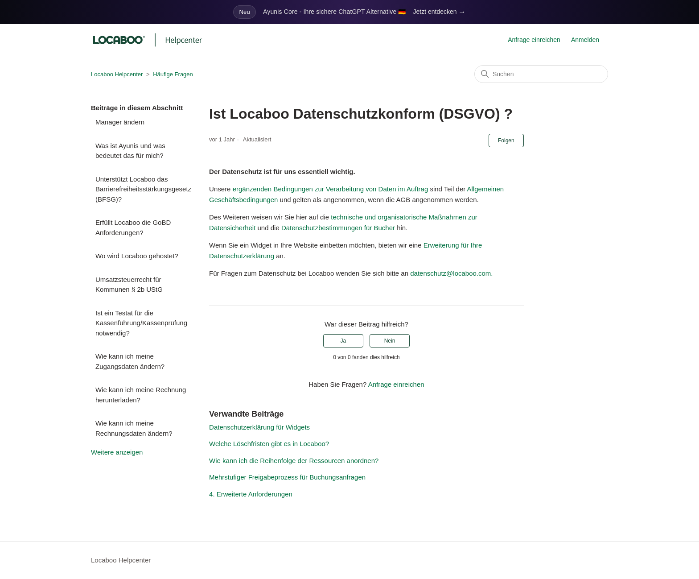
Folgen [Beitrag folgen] (506, 140)
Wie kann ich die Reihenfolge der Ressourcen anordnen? (293, 460)
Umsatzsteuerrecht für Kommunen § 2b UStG (129, 285)
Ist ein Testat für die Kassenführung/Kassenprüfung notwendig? (141, 323)
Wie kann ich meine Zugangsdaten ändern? (129, 361)
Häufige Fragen (173, 74)
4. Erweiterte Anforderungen (250, 494)
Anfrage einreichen (534, 39)
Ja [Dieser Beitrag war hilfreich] (343, 341)
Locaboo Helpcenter (117, 74)
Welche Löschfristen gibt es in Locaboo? (269, 443)
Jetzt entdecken (439, 12)
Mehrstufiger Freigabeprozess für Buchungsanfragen (287, 477)
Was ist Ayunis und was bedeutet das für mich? (130, 151)
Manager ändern (119, 122)
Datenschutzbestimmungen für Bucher (338, 228)
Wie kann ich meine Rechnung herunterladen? (140, 395)
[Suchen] (541, 74)
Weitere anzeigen (117, 452)
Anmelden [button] (585, 39)
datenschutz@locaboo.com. (451, 273)
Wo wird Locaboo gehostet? (136, 256)
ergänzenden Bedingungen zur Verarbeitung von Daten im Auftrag (330, 189)
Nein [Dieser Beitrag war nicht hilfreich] (389, 341)
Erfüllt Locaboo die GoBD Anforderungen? (133, 227)
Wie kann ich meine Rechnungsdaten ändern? (134, 428)
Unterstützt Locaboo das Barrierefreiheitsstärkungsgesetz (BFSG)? (143, 189)
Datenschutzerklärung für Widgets (259, 427)
